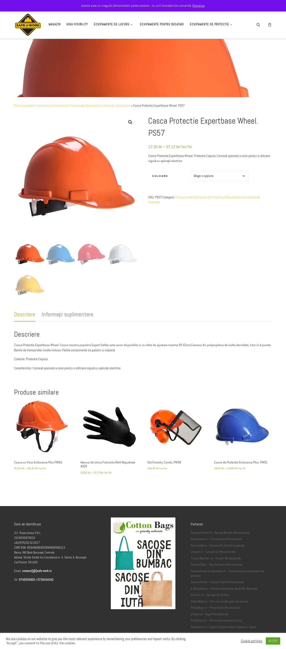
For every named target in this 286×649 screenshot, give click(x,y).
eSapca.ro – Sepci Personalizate (210, 630)
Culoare (160, 176)
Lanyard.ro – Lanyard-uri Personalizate (213, 567)
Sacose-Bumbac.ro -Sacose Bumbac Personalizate (220, 548)
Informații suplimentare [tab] (67, 314)
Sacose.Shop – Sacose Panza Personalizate (216, 580)
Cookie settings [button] (251, 641)
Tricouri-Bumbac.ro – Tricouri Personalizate (216, 574)
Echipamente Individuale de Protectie (56, 106)
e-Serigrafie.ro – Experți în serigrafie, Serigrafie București (224, 604)
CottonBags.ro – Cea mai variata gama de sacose (219, 617)
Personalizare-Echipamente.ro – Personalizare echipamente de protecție (227, 589)
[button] (130, 122)
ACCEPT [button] (273, 641)
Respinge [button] (198, 5)
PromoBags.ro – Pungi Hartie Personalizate (215, 623)
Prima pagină (22, 106)
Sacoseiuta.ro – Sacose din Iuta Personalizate (218, 561)
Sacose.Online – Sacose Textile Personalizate (217, 597)
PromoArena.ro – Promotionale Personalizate (216, 554)
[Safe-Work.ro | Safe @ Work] (28, 24)
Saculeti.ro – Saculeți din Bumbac (210, 610)
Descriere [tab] (24, 314)
